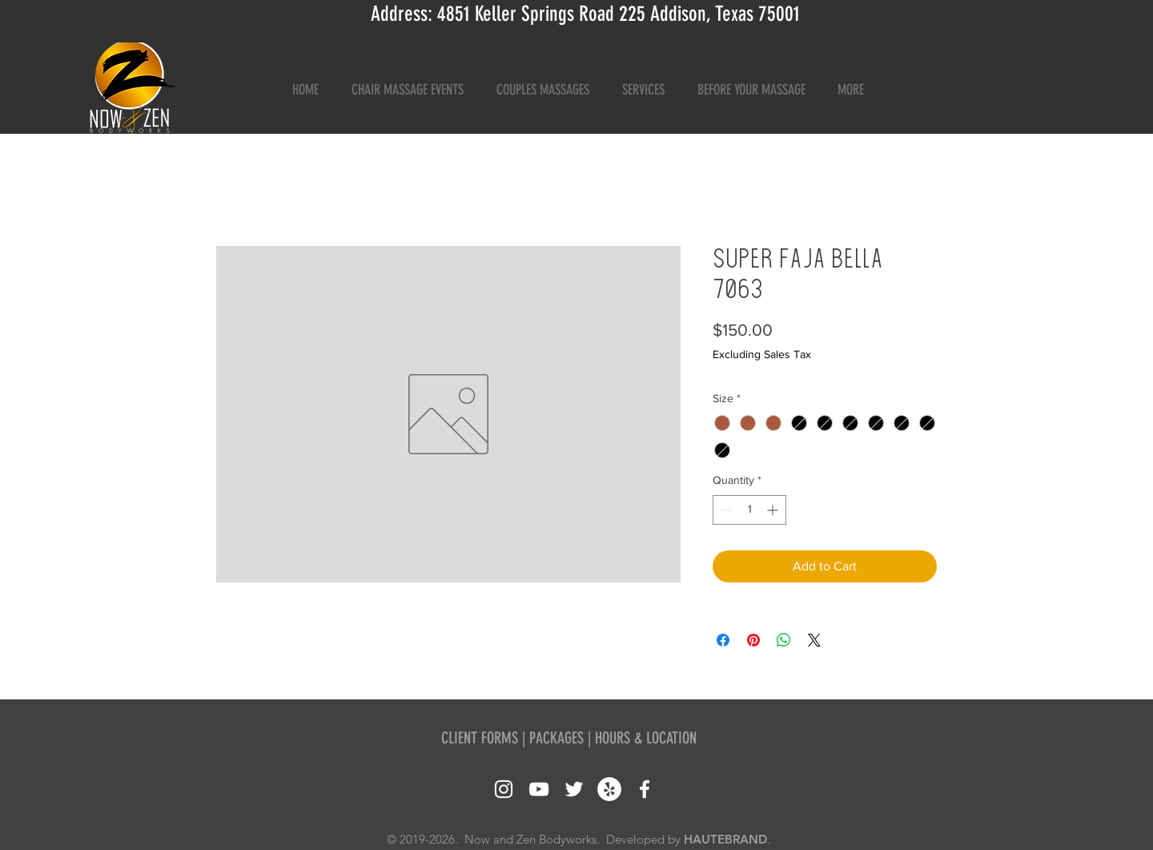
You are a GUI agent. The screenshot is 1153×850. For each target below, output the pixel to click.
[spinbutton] (749, 510)
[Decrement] (725, 510)
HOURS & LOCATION (646, 737)
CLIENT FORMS (479, 737)
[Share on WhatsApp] (783, 640)
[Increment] (774, 510)
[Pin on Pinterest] (753, 640)
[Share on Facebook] (723, 640)
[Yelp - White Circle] (609, 789)
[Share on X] (814, 640)
